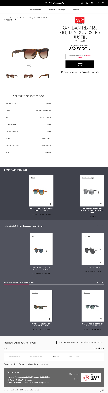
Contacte (44, 364)
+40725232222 (15, 383)
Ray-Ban (35, 236)
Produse (12, 18)
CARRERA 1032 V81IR (93, 267)
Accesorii (76, 9)
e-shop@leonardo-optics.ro (37, 383)
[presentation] (98, 226)
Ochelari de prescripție (57, 9)
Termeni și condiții (10, 364)
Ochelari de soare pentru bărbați (29, 226)
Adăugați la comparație (89, 72)
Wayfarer (30, 282)
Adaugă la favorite (69, 72)
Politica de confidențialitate (28, 364)
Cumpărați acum (79, 64)
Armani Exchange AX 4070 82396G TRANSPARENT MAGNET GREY (92, 210)
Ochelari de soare (35, 9)
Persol (33, 178)
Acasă (6, 18)
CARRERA (87, 236)
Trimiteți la (97, 348)
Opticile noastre (9, 3)
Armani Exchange (88, 178)
